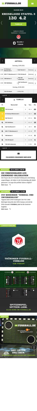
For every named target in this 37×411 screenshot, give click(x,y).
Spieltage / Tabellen (34, 61)
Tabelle (18, 24)
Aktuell (18, 61)
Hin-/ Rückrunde (34, 100)
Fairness (2, 100)
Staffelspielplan (2, 61)
